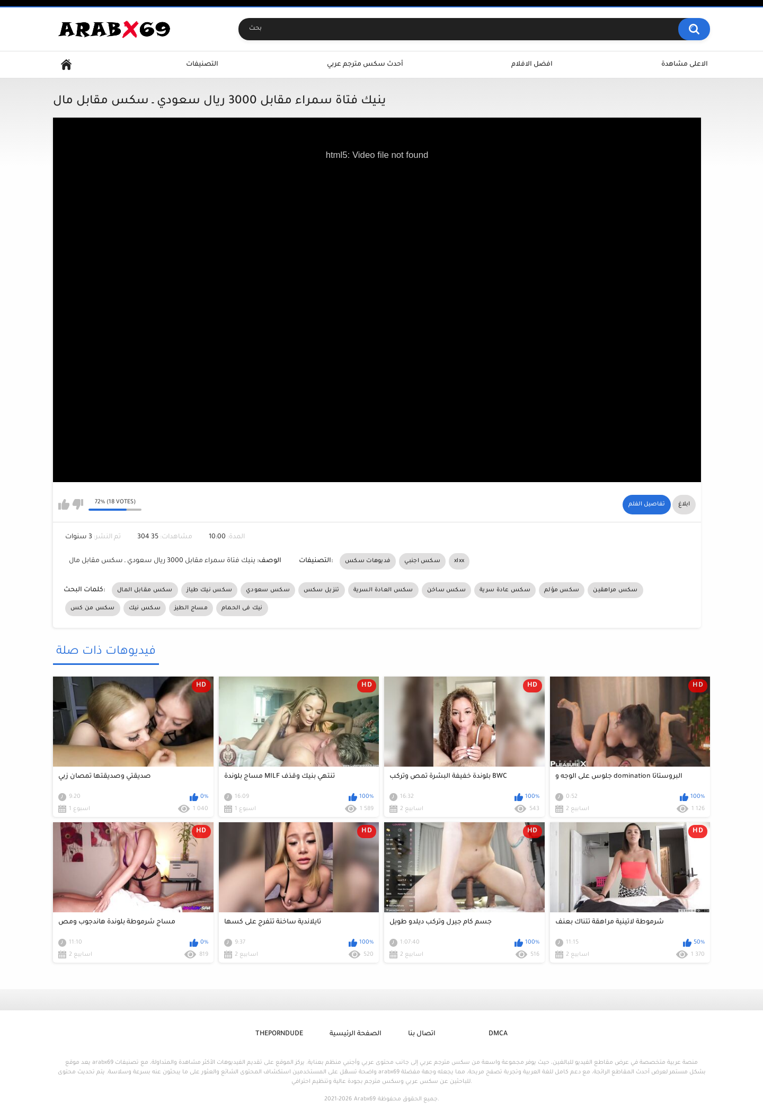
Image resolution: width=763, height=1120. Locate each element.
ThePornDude (279, 1034)
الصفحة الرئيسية (356, 1034)
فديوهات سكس (368, 561)
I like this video (63, 504)
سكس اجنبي (422, 561)
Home (66, 64)
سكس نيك (145, 608)
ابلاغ (684, 504)
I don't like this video (77, 504)
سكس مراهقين (615, 590)
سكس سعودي (268, 590)
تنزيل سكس (322, 590)
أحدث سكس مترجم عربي (365, 64)
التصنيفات (202, 64)
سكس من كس (92, 608)
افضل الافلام (532, 64)
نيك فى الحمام (242, 608)
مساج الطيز (191, 608)
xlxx (459, 561)
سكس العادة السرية (383, 590)
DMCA (498, 1034)
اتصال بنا (422, 1034)
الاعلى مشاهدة (684, 64)
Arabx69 (365, 1099)
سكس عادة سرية (505, 590)
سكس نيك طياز (210, 590)
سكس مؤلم (561, 590)
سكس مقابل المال (145, 590)
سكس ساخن (446, 590)
